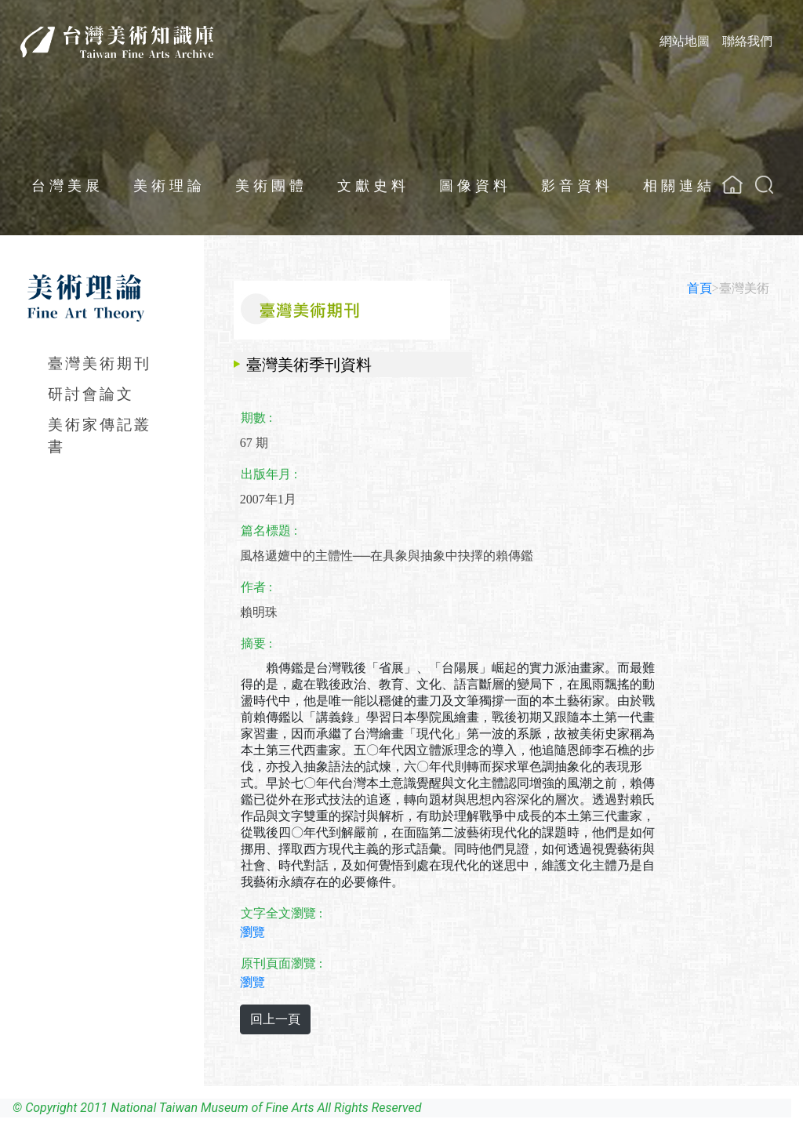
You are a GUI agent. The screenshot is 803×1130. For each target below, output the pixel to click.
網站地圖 (684, 41)
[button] (764, 185)
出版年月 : (269, 474)
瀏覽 (252, 932)
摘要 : (256, 643)
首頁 (699, 288)
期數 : (256, 417)
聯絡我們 (747, 41)
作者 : (256, 587)
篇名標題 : (269, 530)
